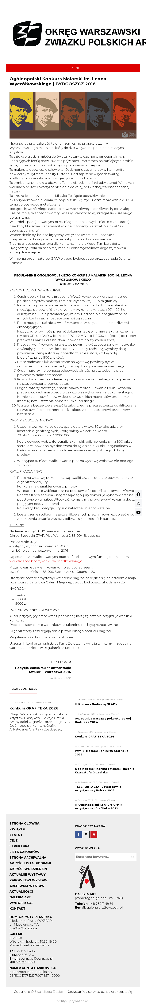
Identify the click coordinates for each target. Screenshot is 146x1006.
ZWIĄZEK (17, 829)
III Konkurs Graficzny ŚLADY (96, 704)
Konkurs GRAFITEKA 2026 (34, 708)
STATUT (16, 835)
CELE (13, 840)
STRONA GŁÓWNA (24, 823)
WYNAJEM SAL (21, 903)
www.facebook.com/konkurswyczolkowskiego (46, 561)
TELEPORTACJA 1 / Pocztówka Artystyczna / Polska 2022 (98, 788)
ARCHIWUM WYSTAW (27, 886)
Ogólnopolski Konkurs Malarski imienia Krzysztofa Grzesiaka (104, 770)
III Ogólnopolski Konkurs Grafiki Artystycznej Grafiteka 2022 (99, 806)
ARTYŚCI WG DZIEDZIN (28, 869)
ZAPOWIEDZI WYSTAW (29, 880)
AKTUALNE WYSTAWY (28, 874)
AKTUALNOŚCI (21, 891)
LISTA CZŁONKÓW (25, 852)
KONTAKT (17, 908)
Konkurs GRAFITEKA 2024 (94, 736)
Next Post (61, 662)
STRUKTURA (19, 846)
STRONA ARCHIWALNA (28, 857)
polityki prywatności (73, 1001)
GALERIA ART (20, 897)
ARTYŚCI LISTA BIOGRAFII (30, 863)
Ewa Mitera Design (49, 992)
